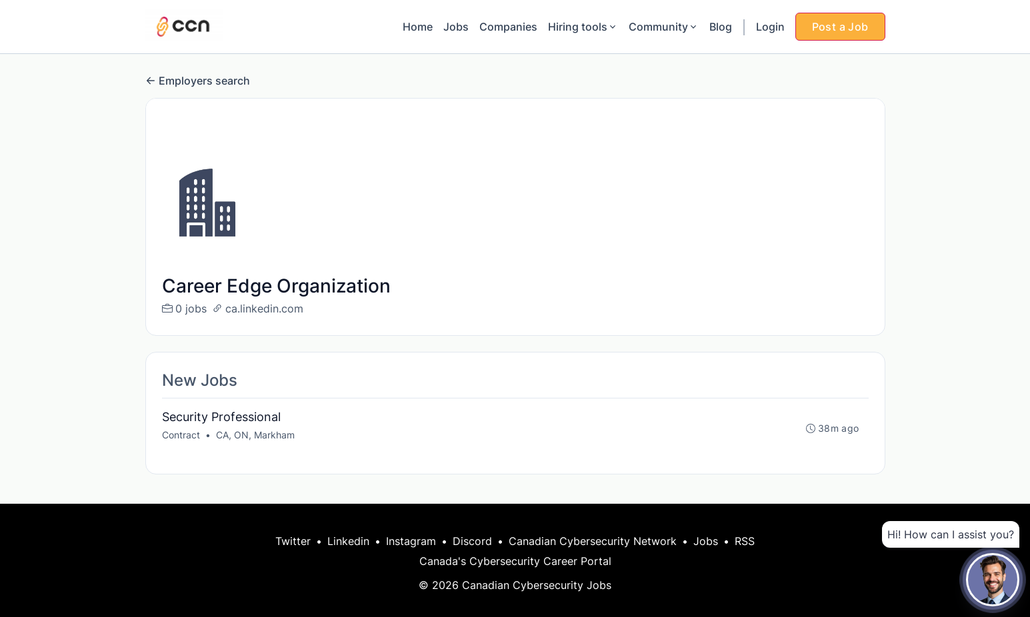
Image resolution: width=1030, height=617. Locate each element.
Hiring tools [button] (583, 26)
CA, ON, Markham (255, 434)
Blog (720, 26)
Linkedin (348, 541)
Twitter (293, 541)
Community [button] (664, 26)
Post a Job (840, 26)
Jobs (456, 26)
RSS (745, 541)
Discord (472, 541)
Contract (181, 434)
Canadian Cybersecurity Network (593, 541)
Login (770, 26)
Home (418, 26)
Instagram (411, 541)
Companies (508, 26)
